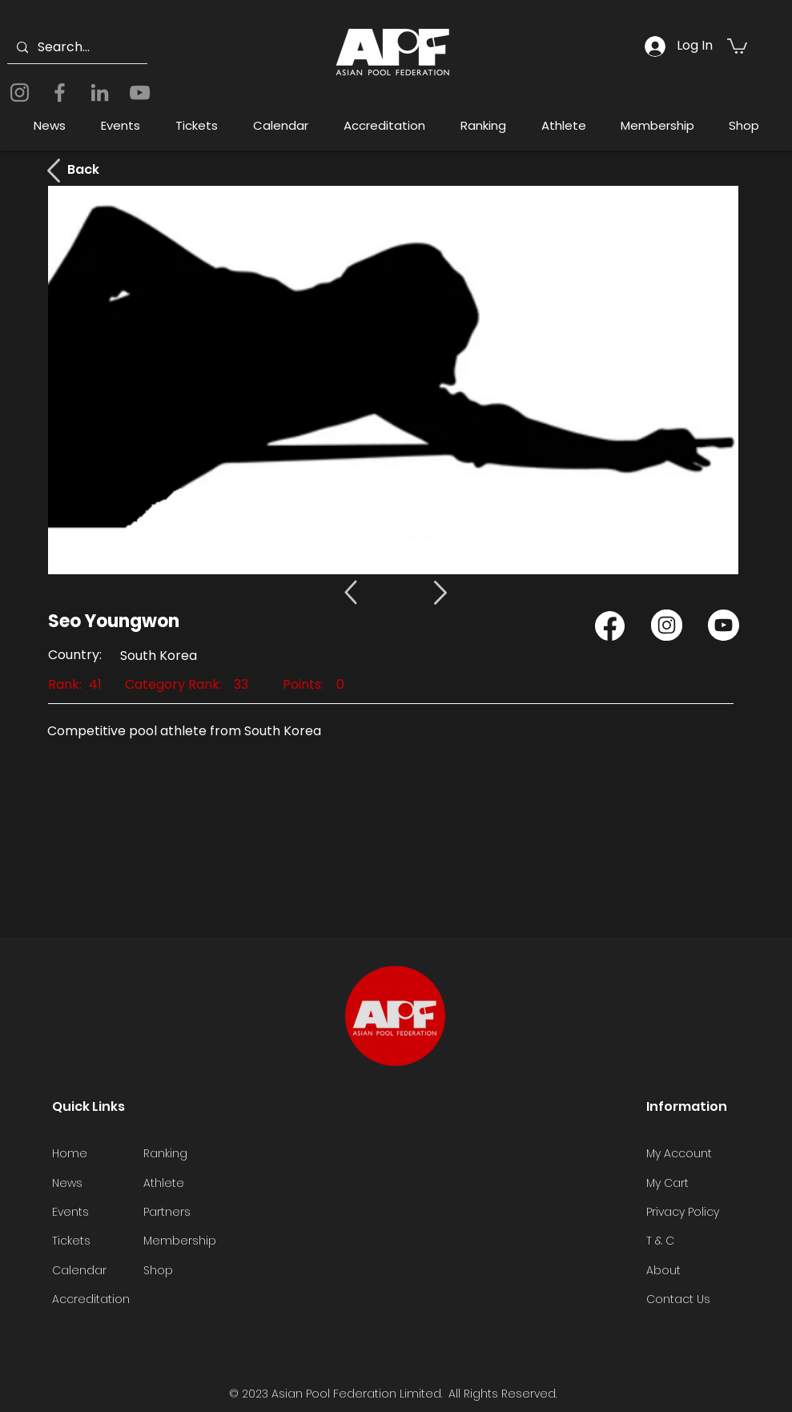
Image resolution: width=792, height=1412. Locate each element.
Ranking (165, 1153)
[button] (737, 45)
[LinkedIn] (99, 92)
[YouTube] (139, 92)
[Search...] (76, 47)
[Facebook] (59, 92)
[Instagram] (19, 92)
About (663, 1270)
